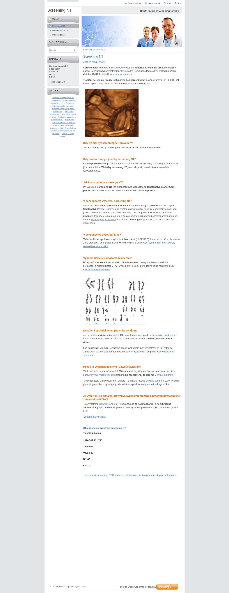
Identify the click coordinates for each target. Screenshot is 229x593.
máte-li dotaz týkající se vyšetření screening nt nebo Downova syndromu (62, 125)
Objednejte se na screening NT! (63, 98)
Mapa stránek (154, 3)
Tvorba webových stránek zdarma (138, 586)
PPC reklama (116, 475)
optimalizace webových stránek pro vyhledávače (151, 475)
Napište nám (69, 120)
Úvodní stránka (134, 3)
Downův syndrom (154, 380)
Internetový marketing (95, 475)
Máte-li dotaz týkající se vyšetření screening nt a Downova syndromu (63, 131)
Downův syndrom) (108, 404)
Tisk (180, 3)
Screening (87, 50)
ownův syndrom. (165, 374)
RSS (169, 3)
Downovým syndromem (119, 74)
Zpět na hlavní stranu (94, 62)
